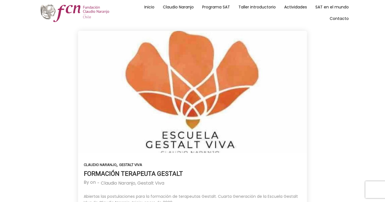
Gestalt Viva (130, 165)
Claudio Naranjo (100, 165)
